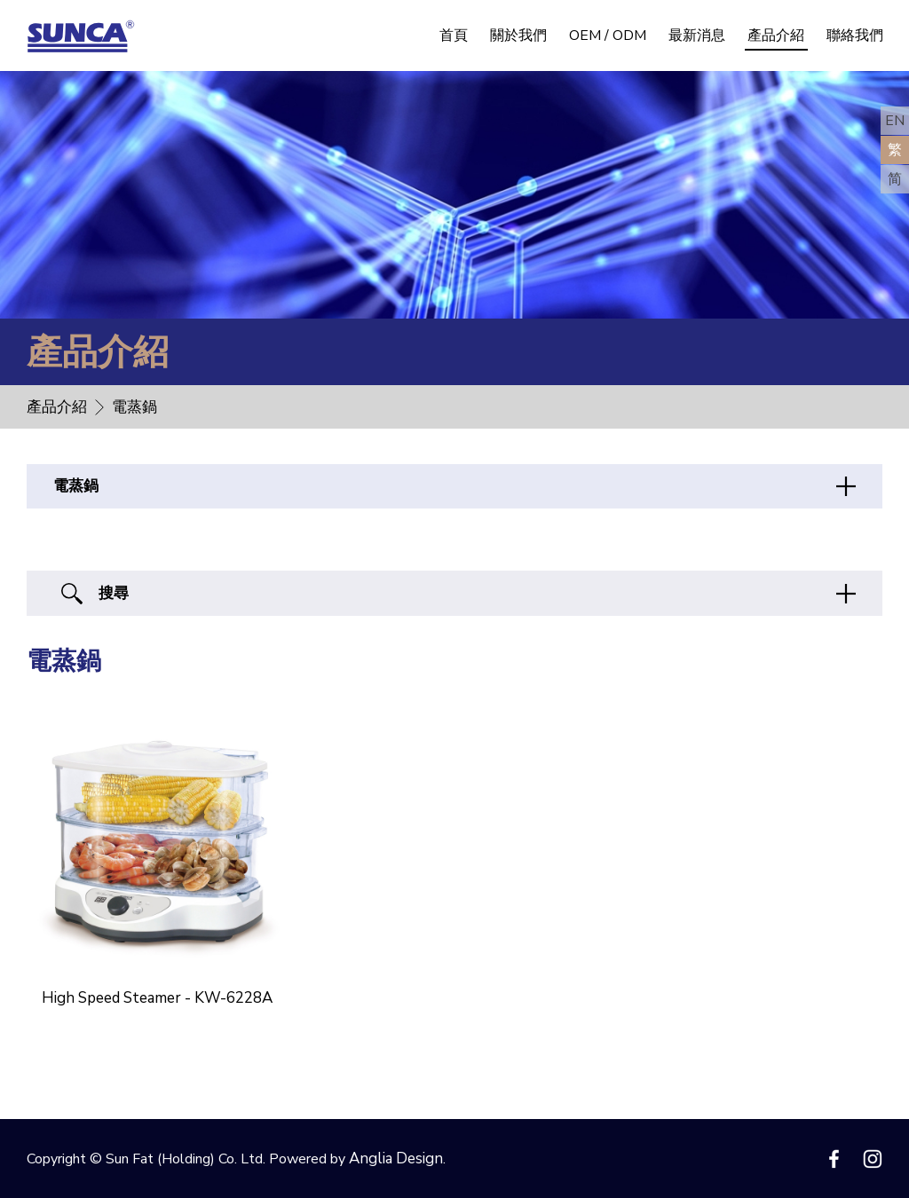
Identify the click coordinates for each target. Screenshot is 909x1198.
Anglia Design (396, 1158)
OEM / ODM (607, 35)
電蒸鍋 (76, 486)
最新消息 (696, 35)
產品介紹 (775, 35)
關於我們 (518, 35)
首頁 (453, 35)
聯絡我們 (854, 35)
